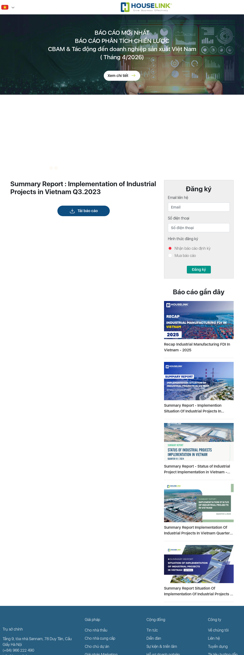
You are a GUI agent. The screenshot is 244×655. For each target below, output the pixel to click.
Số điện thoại (178, 218)
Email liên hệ (178, 197)
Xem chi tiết (122, 75)
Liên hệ (214, 638)
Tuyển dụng (218, 646)
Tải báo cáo (83, 211)
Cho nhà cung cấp (100, 638)
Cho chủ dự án (97, 646)
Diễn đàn (153, 638)
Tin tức (152, 630)
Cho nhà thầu (96, 630)
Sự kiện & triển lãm (161, 646)
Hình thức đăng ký (183, 239)
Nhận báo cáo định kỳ (193, 248)
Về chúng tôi (218, 630)
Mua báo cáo (185, 255)
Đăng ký (199, 269)
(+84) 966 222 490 (18, 650)
